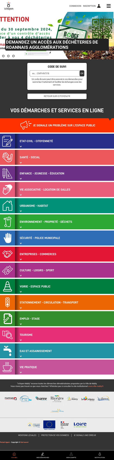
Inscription (89, 6)
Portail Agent (5, 442)
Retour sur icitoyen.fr (57, 96)
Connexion (75, 6)
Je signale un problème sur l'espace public (64, 125)
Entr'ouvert (24, 442)
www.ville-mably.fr (95, 386)
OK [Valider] (82, 73)
